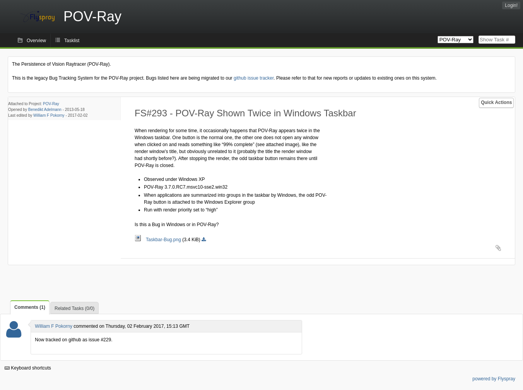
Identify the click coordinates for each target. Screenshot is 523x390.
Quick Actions (496, 102)
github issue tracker (253, 78)
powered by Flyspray (493, 378)
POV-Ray (51, 104)
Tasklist (71, 40)
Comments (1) (29, 307)
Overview (36, 40)
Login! (511, 5)
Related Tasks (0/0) (74, 308)
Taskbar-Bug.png (158, 239)
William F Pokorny (49, 115)
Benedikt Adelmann (45, 109)
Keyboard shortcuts (28, 368)
